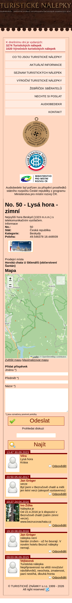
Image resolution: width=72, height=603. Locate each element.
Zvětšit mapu (13, 360)
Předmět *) (12, 378)
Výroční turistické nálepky (39, 80)
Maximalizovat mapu (35, 360)
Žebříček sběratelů (46, 88)
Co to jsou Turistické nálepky (37, 56)
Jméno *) (11, 370)
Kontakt (55, 112)
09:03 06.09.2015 (18, 561)
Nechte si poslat (48, 96)
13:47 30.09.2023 (18, 456)
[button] (10, 279)
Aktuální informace (46, 64)
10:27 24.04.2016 (18, 506)
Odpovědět (57, 470)
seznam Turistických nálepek (38, 72)
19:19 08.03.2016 (18, 535)
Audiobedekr (51, 104)
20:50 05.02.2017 (18, 481)
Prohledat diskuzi (33, 433)
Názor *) (10, 386)
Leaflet (34, 357)
